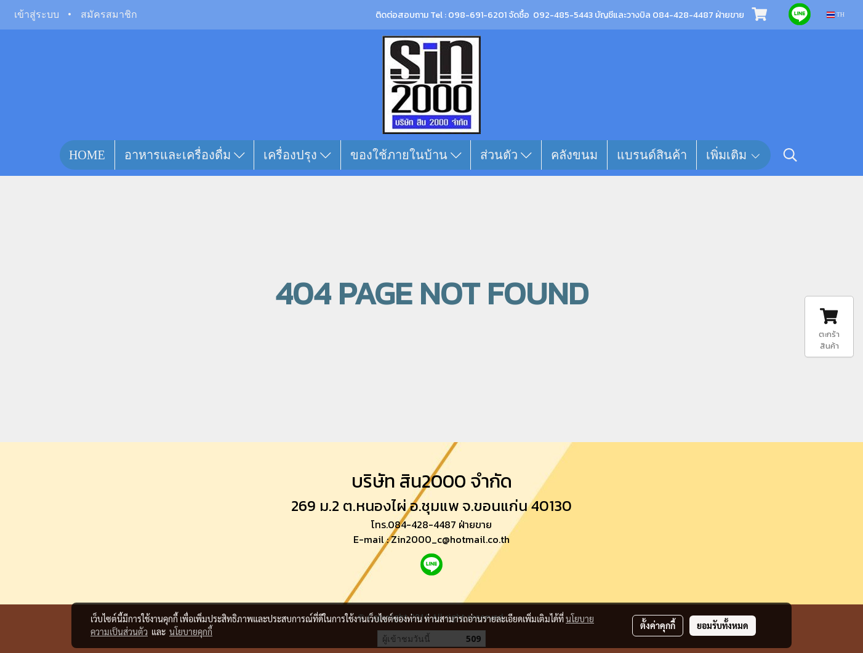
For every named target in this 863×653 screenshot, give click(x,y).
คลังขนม (574, 155)
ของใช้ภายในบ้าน (406, 155)
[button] (790, 155)
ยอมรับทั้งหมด (723, 625)
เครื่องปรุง (297, 155)
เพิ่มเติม (733, 155)
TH (836, 14)
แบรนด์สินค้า (652, 155)
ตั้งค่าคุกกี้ (657, 625)
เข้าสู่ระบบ (36, 14)
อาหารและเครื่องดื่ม (184, 155)
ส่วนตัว (506, 155)
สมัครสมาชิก (109, 14)
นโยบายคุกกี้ (190, 631)
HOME (87, 155)
